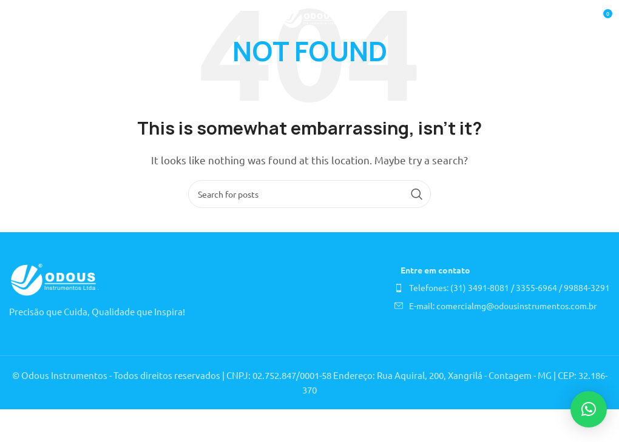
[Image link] (54, 278)
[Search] (309, 194)
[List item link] (502, 287)
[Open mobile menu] (15, 18)
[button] (588, 409)
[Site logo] (310, 16)
